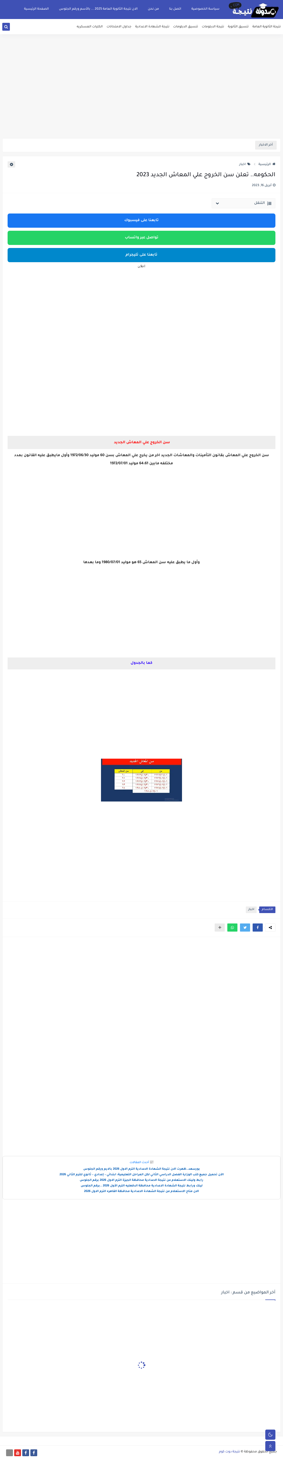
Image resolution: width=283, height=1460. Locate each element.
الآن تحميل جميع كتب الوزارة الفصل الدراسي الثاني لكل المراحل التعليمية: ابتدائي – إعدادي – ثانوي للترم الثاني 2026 (141, 1175)
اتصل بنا (175, 9)
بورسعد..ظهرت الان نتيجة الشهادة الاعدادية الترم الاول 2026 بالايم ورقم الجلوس (141, 1169)
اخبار (245, 164)
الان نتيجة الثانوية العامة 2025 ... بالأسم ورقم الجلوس (98, 9)
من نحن (153, 9)
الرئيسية (266, 164)
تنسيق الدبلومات (185, 27)
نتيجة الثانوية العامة (266, 27)
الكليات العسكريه (90, 27)
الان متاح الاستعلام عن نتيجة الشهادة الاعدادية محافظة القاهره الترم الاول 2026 (141, 1191)
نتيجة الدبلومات (213, 27)
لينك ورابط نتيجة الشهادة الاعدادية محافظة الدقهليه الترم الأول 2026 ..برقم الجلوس (142, 1186)
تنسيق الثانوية (238, 27)
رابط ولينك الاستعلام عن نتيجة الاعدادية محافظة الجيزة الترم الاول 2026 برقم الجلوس (141, 1180)
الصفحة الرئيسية (36, 9)
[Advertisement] (141, 98)
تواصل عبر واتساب (141, 238)
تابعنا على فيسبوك (141, 221)
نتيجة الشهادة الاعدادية (152, 27)
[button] (258, 927)
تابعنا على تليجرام (141, 255)
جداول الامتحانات (119, 27)
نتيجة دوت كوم (229, 1452)
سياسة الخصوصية (205, 9)
